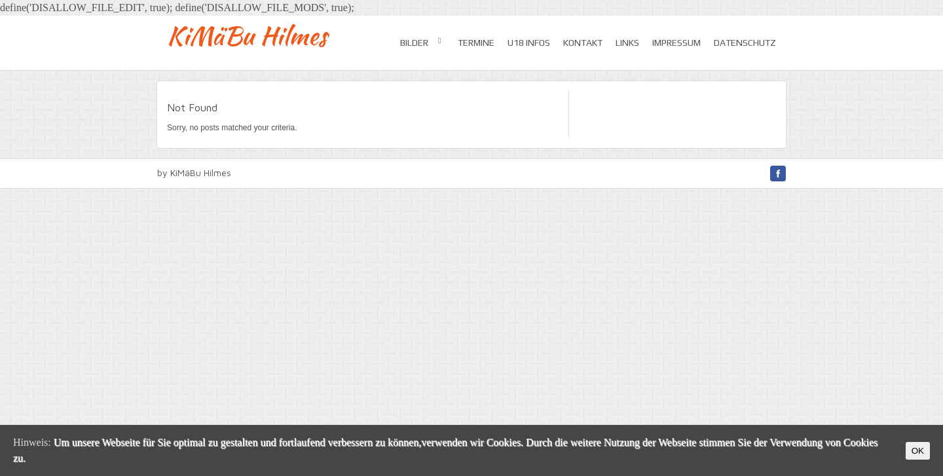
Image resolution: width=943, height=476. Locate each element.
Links (627, 42)
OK (918, 451)
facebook (778, 173)
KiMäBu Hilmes (247, 36)
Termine (476, 42)
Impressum (676, 42)
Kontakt (582, 42)
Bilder (422, 42)
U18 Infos (529, 42)
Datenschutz (745, 42)
